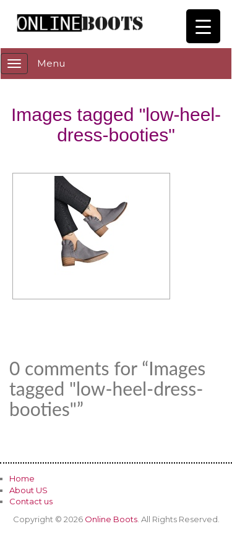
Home (22, 478)
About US (28, 490)
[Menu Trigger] (203, 26)
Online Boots (111, 519)
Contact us (31, 501)
